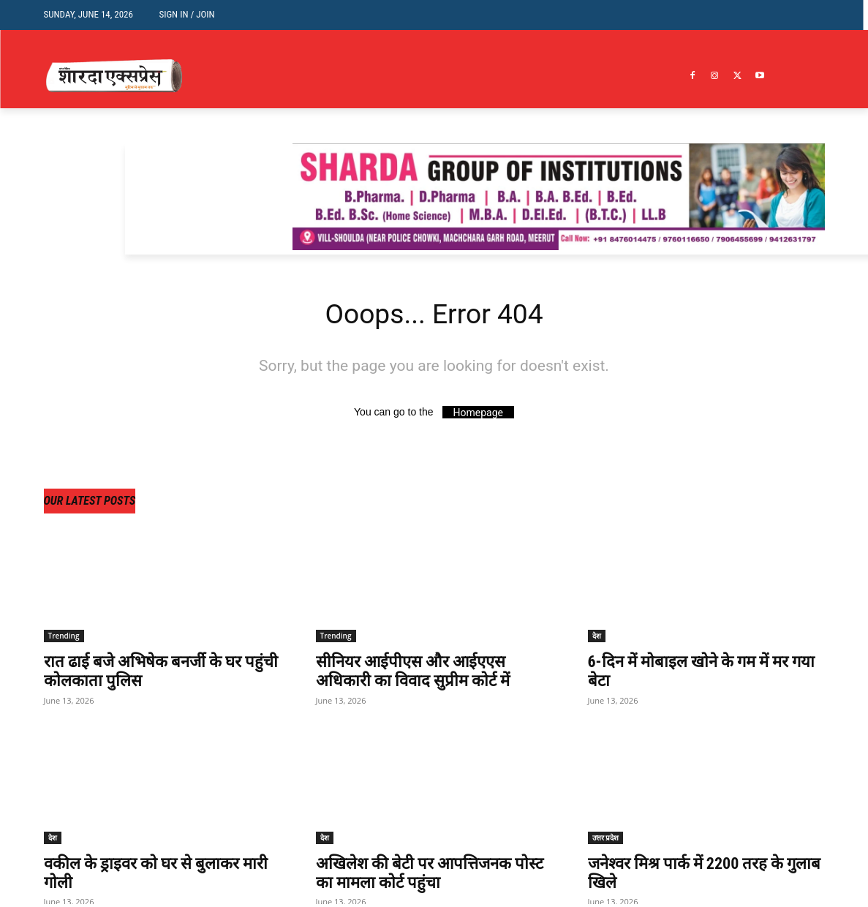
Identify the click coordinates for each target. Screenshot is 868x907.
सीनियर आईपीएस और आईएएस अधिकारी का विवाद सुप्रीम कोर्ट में (419, 673)
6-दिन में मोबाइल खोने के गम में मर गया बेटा (696, 673)
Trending (64, 638)
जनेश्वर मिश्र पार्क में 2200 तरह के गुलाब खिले (694, 875)
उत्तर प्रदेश (605, 840)
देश (596, 638)
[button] (802, 12)
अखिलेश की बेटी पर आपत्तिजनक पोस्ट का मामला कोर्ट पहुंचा (421, 875)
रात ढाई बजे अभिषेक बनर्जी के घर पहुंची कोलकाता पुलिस (151, 673)
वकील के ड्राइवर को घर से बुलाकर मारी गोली (148, 875)
